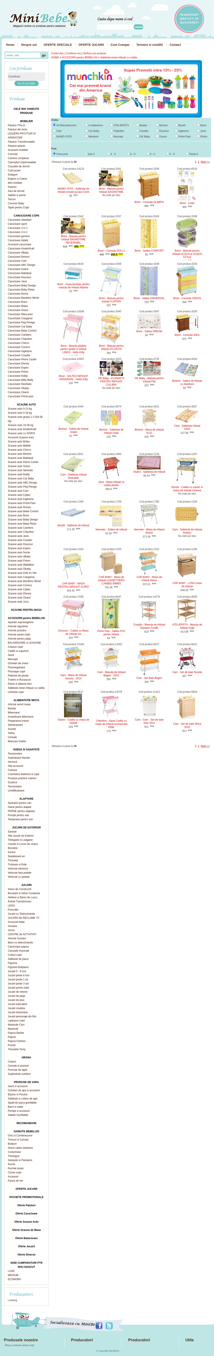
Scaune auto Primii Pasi (21, 503)
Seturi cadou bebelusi (20, 1147)
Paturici (12, 186)
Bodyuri (12, 1143)
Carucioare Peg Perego (21, 322)
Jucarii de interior (18, 991)
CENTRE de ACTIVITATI (22, 934)
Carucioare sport (17, 223)
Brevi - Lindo (187, 203)
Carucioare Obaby (18, 388)
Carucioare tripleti (18, 240)
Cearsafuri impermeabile (22, 162)
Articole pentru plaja (19, 638)
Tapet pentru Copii (18, 207)
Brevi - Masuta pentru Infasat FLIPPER (111, 300)
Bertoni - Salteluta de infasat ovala (111, 431)
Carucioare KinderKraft (21, 248)
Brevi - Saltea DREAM (149, 331)
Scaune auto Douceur (20, 544)
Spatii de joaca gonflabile (22, 1102)
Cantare (12, 770)
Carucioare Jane (17, 281)
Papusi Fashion (17, 1041)
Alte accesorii (15, 765)
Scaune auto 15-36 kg (20, 425)
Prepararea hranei (18, 720)
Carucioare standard (19, 219)
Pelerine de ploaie (18, 675)
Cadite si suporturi (18, 650)
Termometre (15, 786)
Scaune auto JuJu (18, 601)
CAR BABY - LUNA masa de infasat (187, 585)
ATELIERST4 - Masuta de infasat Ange (187, 626)
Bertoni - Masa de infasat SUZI (149, 431)
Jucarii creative (16, 1008)
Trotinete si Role (17, 864)
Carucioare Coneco (19, 347)
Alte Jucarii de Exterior (21, 835)
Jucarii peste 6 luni (18, 975)
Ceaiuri (12, 1061)
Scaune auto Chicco (19, 449)
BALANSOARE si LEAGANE (24, 642)
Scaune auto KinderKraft (22, 429)
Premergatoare (16, 667)
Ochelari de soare (18, 663)
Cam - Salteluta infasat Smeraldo (73, 476)
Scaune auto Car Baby (21, 478)
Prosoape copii (16, 671)
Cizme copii (14, 1172)
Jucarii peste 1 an (18, 979)
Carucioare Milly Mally (20, 379)
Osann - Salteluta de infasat (149, 471)
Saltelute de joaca (18, 958)
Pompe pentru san (18, 815)
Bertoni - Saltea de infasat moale (73, 430)
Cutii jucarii (14, 170)
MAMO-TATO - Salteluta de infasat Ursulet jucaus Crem (73, 190)
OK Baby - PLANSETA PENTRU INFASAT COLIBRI (111, 381)
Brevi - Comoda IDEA (187, 335)
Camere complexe (18, 158)
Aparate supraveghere (21, 622)
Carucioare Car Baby (20, 326)
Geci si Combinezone (20, 1135)
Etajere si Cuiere (17, 178)
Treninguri (13, 1156)
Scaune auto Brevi (18, 515)
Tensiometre (15, 753)
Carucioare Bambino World (23, 297)
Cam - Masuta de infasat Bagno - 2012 (111, 674)
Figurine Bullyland (18, 967)
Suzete (12, 729)
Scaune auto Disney (19, 593)
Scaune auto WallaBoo (21, 564)
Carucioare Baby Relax (21, 289)
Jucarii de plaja (16, 995)
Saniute (12, 831)
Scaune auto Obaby (19, 568)
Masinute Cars (16, 1024)
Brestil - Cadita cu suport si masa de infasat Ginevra (187, 489)
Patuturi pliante (16, 145)
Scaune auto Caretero (20, 527)
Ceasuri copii (15, 646)
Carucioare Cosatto (19, 355)
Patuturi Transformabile (21, 141)
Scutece (12, 782)
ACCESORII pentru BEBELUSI (79, 57)
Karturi (11, 852)
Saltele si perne (17, 195)
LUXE (11, 1271)
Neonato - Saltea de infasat (111, 529)
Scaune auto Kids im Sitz (22, 572)
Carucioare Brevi (17, 301)
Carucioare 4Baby (18, 252)
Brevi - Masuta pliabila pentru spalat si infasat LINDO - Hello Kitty (73, 349)
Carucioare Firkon (18, 371)
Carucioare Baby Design (22, 285)
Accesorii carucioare (19, 244)
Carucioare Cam (17, 260)
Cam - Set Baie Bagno (149, 678)
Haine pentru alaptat (19, 807)
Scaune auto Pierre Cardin (23, 462)
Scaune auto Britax (19, 441)
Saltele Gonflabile (18, 1115)
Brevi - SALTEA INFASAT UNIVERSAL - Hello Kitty (73, 378)
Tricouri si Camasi (18, 1139)
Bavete (12, 708)
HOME (55, 57)
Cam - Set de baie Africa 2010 (187, 725)
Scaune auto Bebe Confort (23, 511)
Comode (13, 154)
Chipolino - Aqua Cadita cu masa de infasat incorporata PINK (111, 724)
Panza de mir (15, 1180)
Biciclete (13, 848)
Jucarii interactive (18, 1012)
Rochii (11, 1164)
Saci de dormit (16, 191)
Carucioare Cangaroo (20, 318)
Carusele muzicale (18, 950)
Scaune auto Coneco (20, 585)
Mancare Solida (17, 741)
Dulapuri (13, 174)
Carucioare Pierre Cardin (22, 359)
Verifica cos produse (94, 53)
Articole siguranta (18, 626)
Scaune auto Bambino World (24, 581)
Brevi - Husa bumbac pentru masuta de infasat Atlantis (73, 286)
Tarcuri (12, 199)
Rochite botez (16, 1168)
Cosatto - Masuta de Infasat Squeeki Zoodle (149, 626)
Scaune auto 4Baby (19, 556)
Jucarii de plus (16, 1000)
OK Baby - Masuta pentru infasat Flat (149, 380)
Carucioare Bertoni (18, 256)
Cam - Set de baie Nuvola (187, 672)
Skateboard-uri (16, 856)
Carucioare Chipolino (20, 338)
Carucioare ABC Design (21, 264)
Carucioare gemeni (19, 236)
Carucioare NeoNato (19, 384)
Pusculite (13, 909)
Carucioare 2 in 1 (18, 228)
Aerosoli (12, 761)
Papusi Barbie (16, 1032)
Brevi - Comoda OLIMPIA (149, 202)
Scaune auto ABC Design (22, 482)
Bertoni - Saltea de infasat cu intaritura (187, 382)
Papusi (12, 1037)
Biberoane (14, 712)
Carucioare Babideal (19, 273)
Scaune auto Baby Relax (22, 523)
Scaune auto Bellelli (19, 445)
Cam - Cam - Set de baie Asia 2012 (149, 721)
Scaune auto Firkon (19, 560)
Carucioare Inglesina (20, 351)
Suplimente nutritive (19, 1073)
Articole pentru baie (19, 634)
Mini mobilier (15, 182)
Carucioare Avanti (18, 269)
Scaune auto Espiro (19, 548)
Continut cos (73, 53)
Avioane (12, 926)
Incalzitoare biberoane (20, 716)
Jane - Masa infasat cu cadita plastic (111, 483)
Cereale (12, 737)
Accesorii (13, 1176)
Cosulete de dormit (19, 166)
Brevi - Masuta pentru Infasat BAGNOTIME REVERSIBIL (73, 239)
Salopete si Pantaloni (20, 1160)
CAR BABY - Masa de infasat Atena (149, 579)
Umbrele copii (16, 692)
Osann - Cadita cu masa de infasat (73, 721)
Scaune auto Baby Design (23, 519)
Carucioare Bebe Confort (22, 330)
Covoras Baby (16, 203)
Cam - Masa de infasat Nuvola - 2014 (73, 677)
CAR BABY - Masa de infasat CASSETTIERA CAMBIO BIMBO (111, 580)
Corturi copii (15, 954)
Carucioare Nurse (18, 293)
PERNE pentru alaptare (21, 811)
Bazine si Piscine (18, 1094)
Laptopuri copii (16, 1020)
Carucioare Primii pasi (20, 396)
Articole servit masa (19, 704)
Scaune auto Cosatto (20, 540)
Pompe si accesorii (19, 1110)
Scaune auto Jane (18, 536)
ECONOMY (14, 1279)
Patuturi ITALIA (16, 125)
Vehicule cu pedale (19, 876)
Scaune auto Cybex (19, 494)
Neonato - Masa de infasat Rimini (149, 531)
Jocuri (11, 930)
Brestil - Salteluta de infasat (73, 525)
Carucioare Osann (18, 392)
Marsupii (13, 659)
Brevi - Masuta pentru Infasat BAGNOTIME (111, 190)
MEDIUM (13, 1275)
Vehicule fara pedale (19, 872)
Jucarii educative (17, 1004)
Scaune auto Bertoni (19, 453)
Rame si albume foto (20, 683)
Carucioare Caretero (19, 334)
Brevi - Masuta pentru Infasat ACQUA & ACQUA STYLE (187, 254)
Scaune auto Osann (19, 597)
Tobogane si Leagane (20, 839)
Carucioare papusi (18, 946)
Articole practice (17, 630)
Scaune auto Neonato (20, 470)
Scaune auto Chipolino (21, 531)
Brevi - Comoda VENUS (187, 298)
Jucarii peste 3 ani (18, 983)
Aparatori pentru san (19, 802)
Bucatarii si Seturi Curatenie (24, 893)
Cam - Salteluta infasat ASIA (187, 427)
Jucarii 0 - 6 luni (17, 971)
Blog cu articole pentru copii (19, 1345)
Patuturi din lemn (17, 129)
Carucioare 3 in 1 (18, 232)
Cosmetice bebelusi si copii (23, 774)
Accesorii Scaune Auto (21, 437)
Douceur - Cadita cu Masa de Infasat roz (73, 632)
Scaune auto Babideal (20, 457)
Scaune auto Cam (18, 490)
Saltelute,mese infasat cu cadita (26, 687)
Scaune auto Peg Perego (22, 486)
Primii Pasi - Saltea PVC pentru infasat (111, 633)
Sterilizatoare (15, 724)
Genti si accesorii (18, 1086)
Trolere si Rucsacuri (19, 679)
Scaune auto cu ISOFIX (21, 433)
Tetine (11, 733)
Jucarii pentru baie (18, 987)
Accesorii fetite (16, 922)
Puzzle (12, 1045)
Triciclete (13, 860)
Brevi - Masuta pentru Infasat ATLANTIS (111, 347)
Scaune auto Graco (19, 466)
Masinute (13, 1028)
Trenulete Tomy (17, 1049)
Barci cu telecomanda (20, 942)
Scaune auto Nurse (19, 552)
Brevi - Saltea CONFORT (149, 250)
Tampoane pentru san (20, 819)
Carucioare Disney (18, 363)
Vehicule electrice (18, 868)
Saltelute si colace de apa (22, 1098)
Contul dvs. (57, 53)
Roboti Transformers (19, 901)
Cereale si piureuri (18, 1065)
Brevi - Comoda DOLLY (111, 250)
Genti (11, 655)
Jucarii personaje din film (22, 1016)
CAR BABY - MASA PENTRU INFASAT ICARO (73, 585)
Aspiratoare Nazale (19, 757)
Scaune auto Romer (19, 507)
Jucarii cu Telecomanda (21, 913)
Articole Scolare (17, 938)
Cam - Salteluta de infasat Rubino (187, 531)
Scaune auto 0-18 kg (20, 412)
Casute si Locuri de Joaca (23, 844)
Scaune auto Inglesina (21, 499)
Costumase (14, 1151)
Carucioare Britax (18, 306)
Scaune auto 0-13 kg (20, 408)
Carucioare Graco (18, 310)
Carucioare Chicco (18, 343)
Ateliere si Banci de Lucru (22, 897)
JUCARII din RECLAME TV (23, 917)
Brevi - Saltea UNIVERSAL (149, 298)
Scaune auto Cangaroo (21, 577)
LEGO (11, 905)
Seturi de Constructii (19, 889)
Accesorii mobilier (18, 150)
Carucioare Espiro (18, 367)
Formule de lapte (17, 1069)
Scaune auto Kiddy (19, 474)
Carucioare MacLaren (20, 314)
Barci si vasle (15, 1106)
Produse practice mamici (22, 778)
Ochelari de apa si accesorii (24, 1090)
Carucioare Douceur (19, 277)
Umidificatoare (16, 790)
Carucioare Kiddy (18, 375)
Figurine (12, 963)
